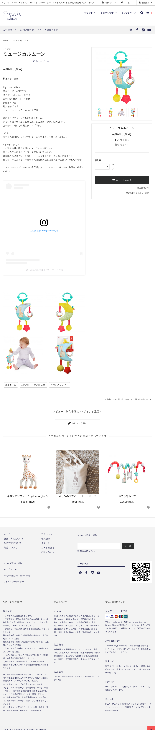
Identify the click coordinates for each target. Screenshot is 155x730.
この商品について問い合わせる (118, 399)
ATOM (13, 565)
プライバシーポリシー (14, 574)
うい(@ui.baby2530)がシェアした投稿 (44, 270)
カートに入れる (122, 180)
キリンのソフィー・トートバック (77, 495)
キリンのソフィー (20, 40)
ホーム (6, 40)
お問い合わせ (27, 29)
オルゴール (10, 385)
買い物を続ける (143, 399)
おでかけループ (127, 495)
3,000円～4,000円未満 (33, 385)
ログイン (127, 2)
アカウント (109, 2)
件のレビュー (41, 61)
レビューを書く (77, 422)
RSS (5, 565)
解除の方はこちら (86, 549)
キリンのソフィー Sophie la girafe (27, 495)
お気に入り (122, 144)
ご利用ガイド (10, 29)
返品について (143, 188)
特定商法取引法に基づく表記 (17, 570)
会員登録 (146, 2)
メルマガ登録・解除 (48, 29)
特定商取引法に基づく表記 (137, 193)
